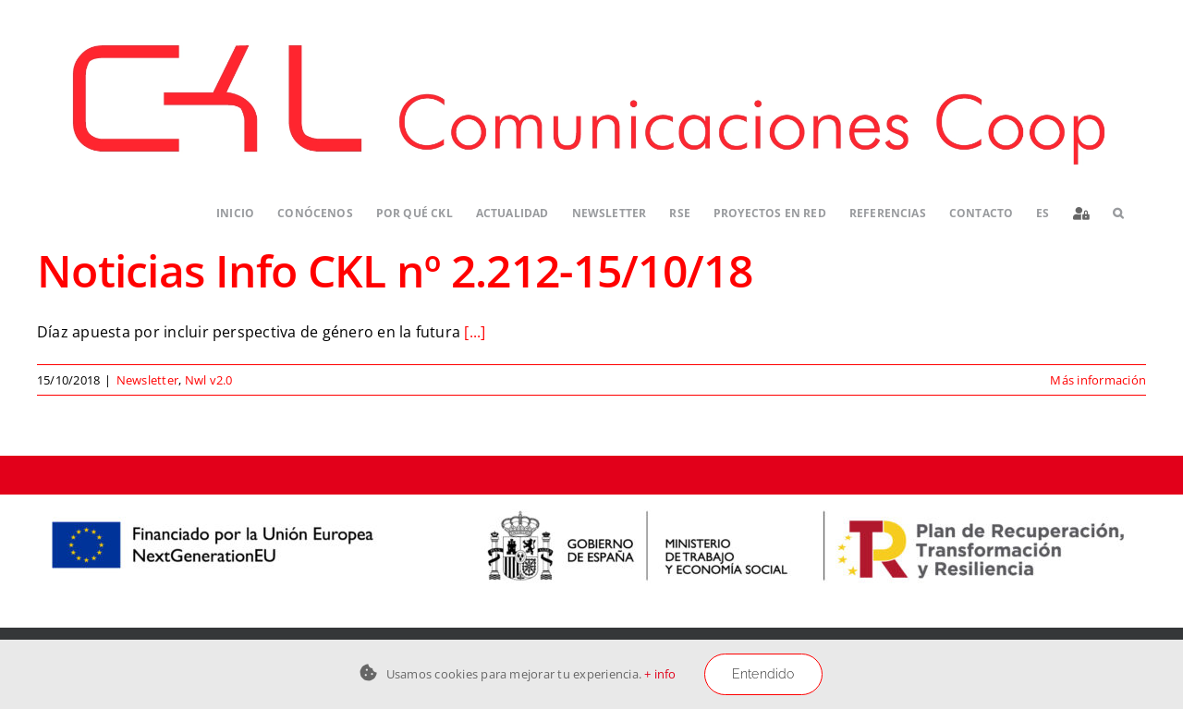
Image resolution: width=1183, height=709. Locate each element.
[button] (1118, 214)
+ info (660, 674)
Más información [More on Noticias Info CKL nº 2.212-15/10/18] (1098, 380)
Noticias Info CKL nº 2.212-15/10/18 (394, 270)
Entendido (763, 673)
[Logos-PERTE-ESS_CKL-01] (591, 502)
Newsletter (147, 380)
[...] (474, 332)
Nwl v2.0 (209, 380)
